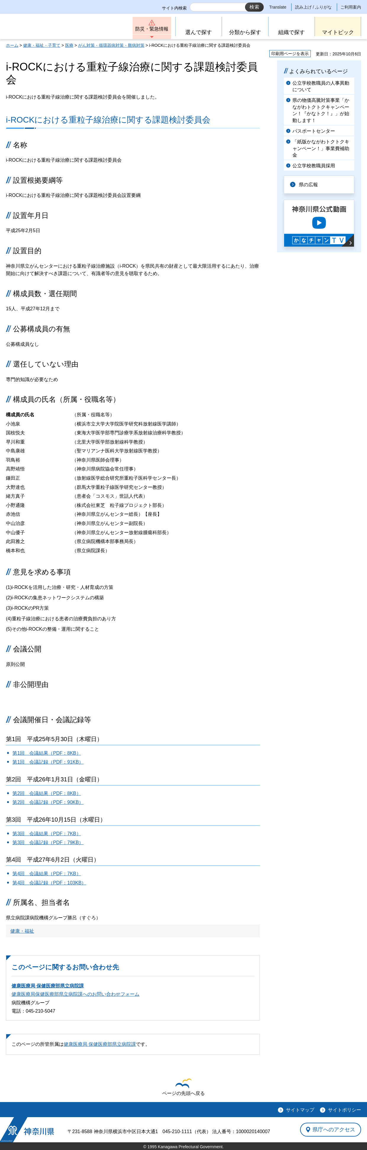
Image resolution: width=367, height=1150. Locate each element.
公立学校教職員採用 (313, 165)
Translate (277, 7)
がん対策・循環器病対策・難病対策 (111, 45)
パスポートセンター (313, 131)
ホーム (12, 45)
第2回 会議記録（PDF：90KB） (47, 802)
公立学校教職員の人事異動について (320, 86)
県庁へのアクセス (334, 1130)
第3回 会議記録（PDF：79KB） (47, 842)
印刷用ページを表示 (290, 53)
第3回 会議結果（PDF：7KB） (46, 833)
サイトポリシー (344, 1109)
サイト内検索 (174, 8)
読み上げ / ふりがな (313, 7)
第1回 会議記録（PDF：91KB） (47, 761)
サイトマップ (300, 1109)
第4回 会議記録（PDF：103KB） (49, 882)
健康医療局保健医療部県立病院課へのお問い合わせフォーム (75, 994)
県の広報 (308, 184)
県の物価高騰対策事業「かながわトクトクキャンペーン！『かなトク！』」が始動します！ (320, 110)
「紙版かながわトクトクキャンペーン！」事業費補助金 (320, 148)
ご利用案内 (350, 7)
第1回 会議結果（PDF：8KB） (46, 753)
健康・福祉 (22, 931)
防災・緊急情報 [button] (151, 28)
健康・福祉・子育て (41, 45)
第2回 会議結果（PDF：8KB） (46, 793)
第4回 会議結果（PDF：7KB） (46, 873)
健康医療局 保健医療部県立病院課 (48, 985)
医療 (69, 45)
